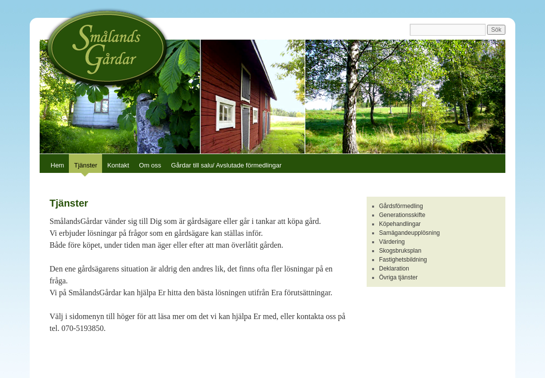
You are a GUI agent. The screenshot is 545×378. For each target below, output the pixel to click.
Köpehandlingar (400, 223)
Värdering (392, 241)
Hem (57, 165)
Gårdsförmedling (401, 206)
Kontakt (118, 165)
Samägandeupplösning (409, 232)
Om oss (150, 165)
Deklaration (394, 268)
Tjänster (85, 165)
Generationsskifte (402, 215)
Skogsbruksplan (400, 250)
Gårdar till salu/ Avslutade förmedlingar (226, 165)
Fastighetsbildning (403, 259)
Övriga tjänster (398, 277)
